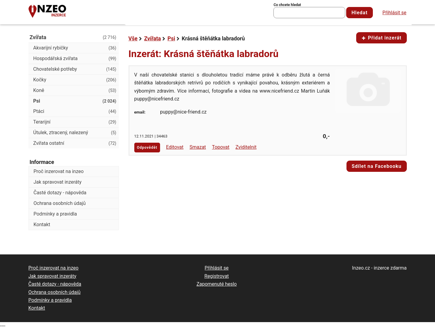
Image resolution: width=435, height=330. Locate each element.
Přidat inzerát (381, 38)
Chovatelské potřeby (74, 69)
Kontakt (42, 224)
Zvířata (152, 39)
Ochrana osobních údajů (60, 203)
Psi (171, 39)
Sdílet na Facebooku (377, 166)
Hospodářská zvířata (74, 59)
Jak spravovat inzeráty (58, 182)
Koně (74, 90)
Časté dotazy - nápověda (60, 193)
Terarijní (74, 122)
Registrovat (216, 276)
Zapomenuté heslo (216, 284)
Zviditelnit (246, 147)
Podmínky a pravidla (55, 214)
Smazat (197, 147)
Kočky (74, 80)
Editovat (175, 147)
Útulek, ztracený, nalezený (74, 133)
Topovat (220, 147)
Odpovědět (147, 147)
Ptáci (74, 111)
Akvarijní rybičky (74, 48)
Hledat (359, 12)
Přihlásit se (395, 12)
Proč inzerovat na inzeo (59, 171)
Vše (133, 39)
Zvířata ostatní (74, 143)
